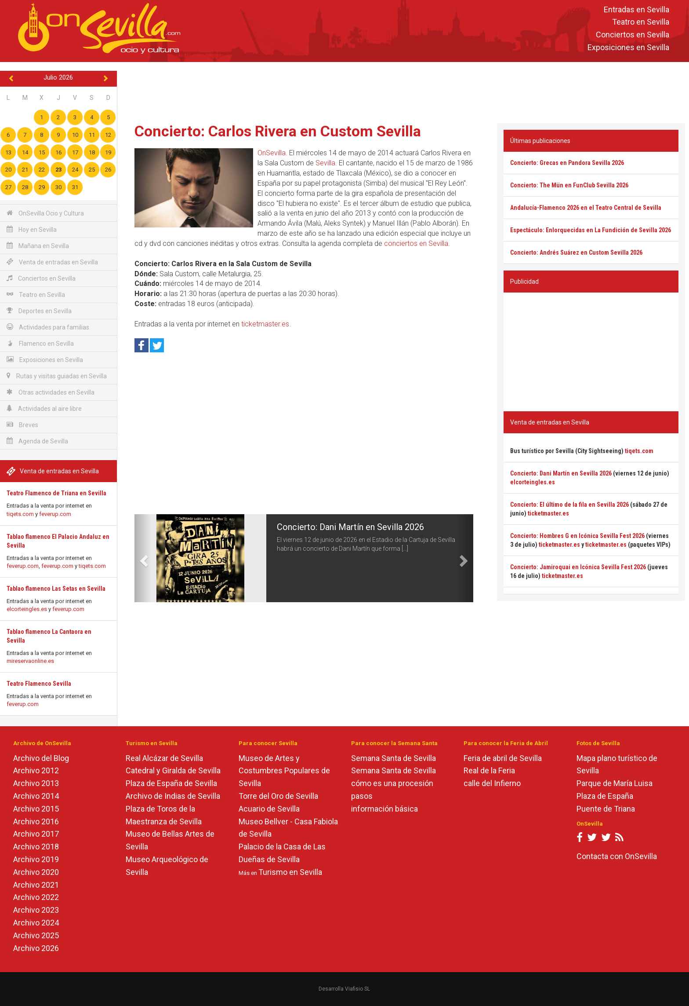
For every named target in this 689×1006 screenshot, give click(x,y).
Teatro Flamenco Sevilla (39, 683)
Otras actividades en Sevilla (50, 392)
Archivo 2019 (36, 859)
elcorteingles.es (27, 609)
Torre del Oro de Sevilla (278, 796)
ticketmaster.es (265, 324)
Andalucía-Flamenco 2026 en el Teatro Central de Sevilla (585, 207)
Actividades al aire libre (44, 408)
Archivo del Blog (41, 758)
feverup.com (55, 514)
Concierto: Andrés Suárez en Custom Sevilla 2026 (576, 252)
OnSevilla (271, 153)
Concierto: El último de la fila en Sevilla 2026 (569, 504)
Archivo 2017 (36, 833)
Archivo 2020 (36, 872)
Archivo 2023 (36, 910)
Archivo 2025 (36, 935)
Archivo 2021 (36, 884)
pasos (362, 796)
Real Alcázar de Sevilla (164, 758)
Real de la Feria (489, 770)
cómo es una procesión (392, 783)
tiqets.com (20, 514)
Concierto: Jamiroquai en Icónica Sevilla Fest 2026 (578, 567)
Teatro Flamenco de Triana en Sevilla (56, 493)
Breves (22, 424)
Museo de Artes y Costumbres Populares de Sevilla (284, 771)
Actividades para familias (48, 327)
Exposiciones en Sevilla (628, 47)
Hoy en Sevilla (32, 229)
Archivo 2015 (36, 808)
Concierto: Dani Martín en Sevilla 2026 (350, 527)
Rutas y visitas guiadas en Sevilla (57, 376)
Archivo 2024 (36, 922)
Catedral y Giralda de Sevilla (173, 770)
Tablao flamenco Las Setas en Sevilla (56, 588)
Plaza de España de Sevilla (171, 783)
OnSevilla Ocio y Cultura (45, 213)
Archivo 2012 (36, 770)
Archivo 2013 (36, 783)
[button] (143, 558)
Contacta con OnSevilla (617, 856)
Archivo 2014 (36, 796)
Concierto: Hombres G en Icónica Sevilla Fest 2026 (577, 535)
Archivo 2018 (36, 846)
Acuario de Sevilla (269, 808)
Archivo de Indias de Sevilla (173, 796)
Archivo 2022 (36, 897)
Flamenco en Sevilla (40, 343)
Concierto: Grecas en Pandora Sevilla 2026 (567, 162)
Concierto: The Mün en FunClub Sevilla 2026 (569, 185)
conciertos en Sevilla (416, 243)
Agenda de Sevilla (37, 441)
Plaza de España (605, 796)
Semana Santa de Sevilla (393, 758)
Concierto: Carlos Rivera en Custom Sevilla (277, 131)
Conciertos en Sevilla (632, 35)
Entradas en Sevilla (636, 9)
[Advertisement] (403, 90)
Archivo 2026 (36, 948)
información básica (384, 808)
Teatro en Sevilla (640, 22)
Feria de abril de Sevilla (503, 758)
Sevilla (325, 163)
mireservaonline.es (30, 661)
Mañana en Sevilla (38, 245)
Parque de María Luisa (615, 783)
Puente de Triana (606, 808)
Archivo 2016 (36, 821)
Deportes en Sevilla (39, 311)
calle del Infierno (492, 783)
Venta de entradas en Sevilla (52, 262)
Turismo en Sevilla (290, 872)
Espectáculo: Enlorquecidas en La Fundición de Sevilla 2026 (590, 230)
